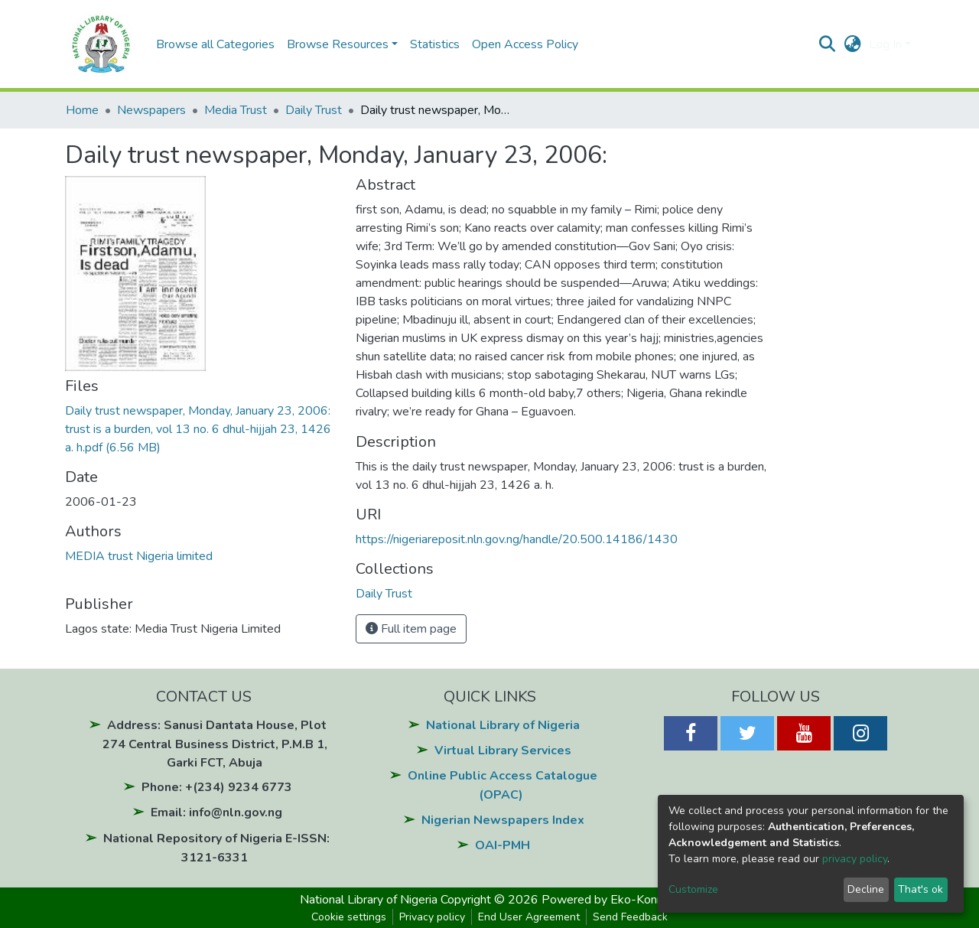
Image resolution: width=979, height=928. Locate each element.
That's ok (920, 889)
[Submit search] (827, 44)
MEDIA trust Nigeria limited (139, 556)
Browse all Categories (215, 44)
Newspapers (151, 110)
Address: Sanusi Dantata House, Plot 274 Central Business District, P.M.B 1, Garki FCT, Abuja (214, 744)
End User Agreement (529, 917)
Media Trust (235, 110)
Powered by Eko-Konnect (611, 899)
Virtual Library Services (502, 750)
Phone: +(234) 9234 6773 (216, 787)
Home (82, 110)
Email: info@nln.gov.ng (216, 812)
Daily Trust (313, 110)
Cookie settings (348, 917)
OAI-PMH (502, 845)
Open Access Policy (525, 44)
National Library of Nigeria (503, 725)
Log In (885, 44)
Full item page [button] (411, 628)
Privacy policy (432, 917)
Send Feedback (630, 917)
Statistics (435, 44)
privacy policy (854, 858)
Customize (693, 889)
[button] (852, 44)
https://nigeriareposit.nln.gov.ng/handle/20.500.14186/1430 (517, 539)
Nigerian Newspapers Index (502, 820)
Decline (865, 889)
